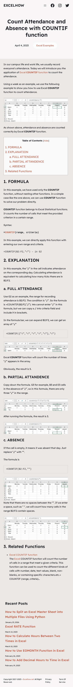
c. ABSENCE (17, 166)
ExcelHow (14, 5)
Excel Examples (45, 45)
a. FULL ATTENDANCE (24, 157)
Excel (17, 558)
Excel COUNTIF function (23, 554)
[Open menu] (45, 5)
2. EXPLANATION (16, 152)
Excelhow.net (28, 679)
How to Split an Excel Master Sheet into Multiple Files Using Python (34, 614)
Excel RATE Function (20, 626)
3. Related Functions (18, 171)
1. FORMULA (13, 147)
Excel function (34, 72)
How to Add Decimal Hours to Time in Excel (37, 660)
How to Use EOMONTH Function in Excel (34, 650)
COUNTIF (10, 232)
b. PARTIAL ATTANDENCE (26, 161)
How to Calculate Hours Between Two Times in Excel (32, 638)
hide (46, 140)
